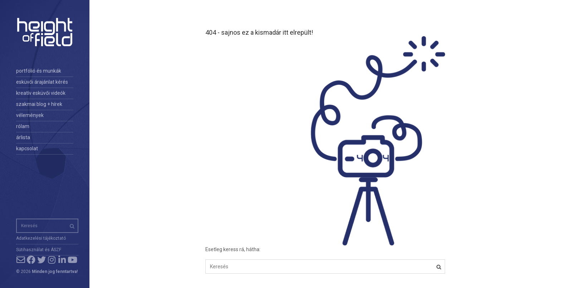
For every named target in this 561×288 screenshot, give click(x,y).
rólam (22, 126)
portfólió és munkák (38, 71)
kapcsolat (27, 148)
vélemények (30, 115)
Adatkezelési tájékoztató (41, 238)
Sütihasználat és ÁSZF (38, 249)
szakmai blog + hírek (39, 104)
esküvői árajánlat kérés (42, 82)
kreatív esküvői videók (40, 93)
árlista (23, 137)
